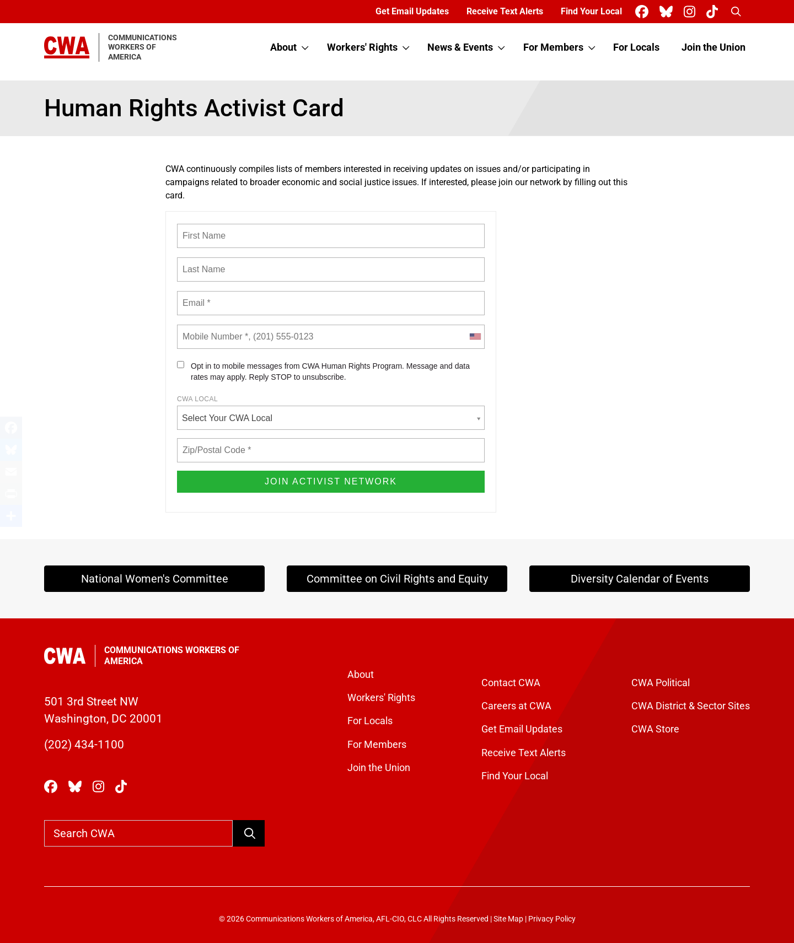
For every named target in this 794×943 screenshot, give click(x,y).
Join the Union (713, 47)
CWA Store (655, 729)
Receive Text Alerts (504, 11)
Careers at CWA (516, 706)
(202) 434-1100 (84, 744)
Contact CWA (510, 682)
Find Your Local (591, 11)
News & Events (460, 47)
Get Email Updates (412, 11)
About (283, 47)
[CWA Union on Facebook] (644, 12)
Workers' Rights (362, 47)
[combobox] (474, 337)
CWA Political (660, 682)
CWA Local (197, 399)
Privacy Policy (552, 919)
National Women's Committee (154, 578)
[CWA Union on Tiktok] (714, 12)
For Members (553, 47)
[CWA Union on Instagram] (692, 12)
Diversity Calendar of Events (640, 578)
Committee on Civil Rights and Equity (397, 578)
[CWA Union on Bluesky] (668, 12)
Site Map (508, 919)
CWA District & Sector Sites (690, 706)
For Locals (636, 47)
